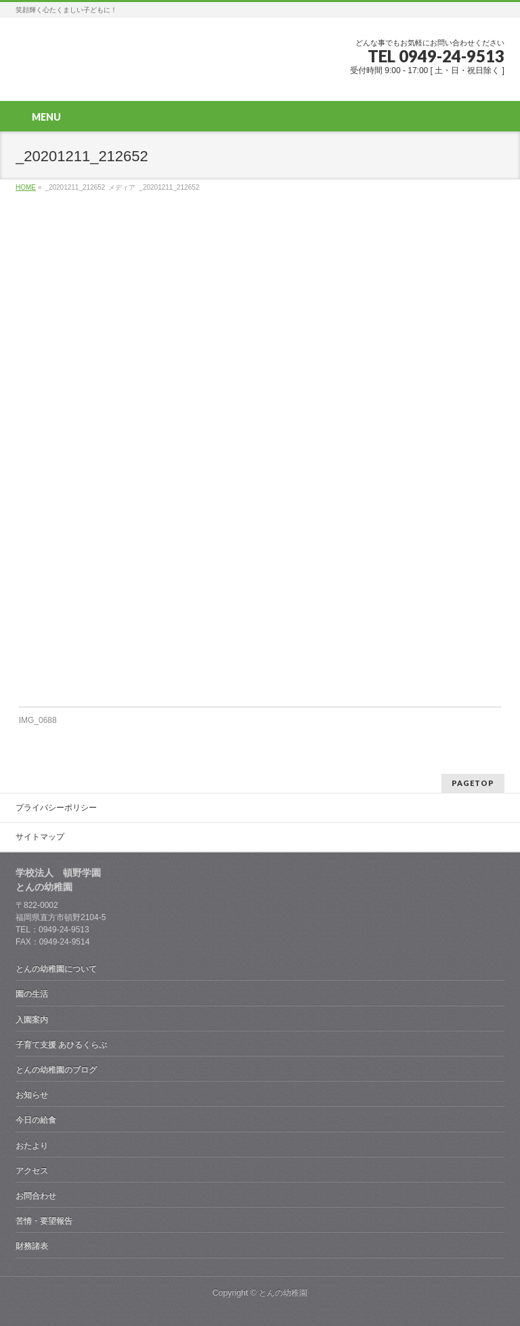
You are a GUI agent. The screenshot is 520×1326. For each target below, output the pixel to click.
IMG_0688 (38, 720)
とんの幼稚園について (56, 969)
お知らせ (32, 1095)
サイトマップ (40, 837)
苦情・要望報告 (44, 1221)
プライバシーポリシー (56, 807)
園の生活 (32, 994)
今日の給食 (36, 1120)
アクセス (32, 1171)
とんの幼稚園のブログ (56, 1070)
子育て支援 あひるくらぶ (61, 1045)
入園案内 (32, 1019)
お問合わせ (36, 1196)
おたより (32, 1146)
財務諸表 (32, 1246)
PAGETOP (473, 783)
